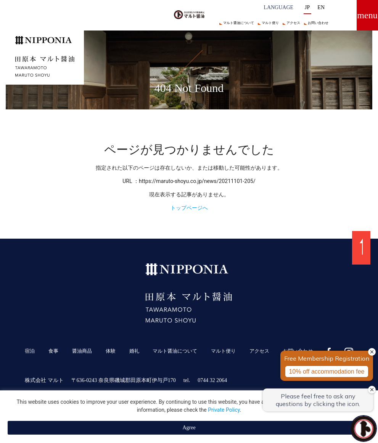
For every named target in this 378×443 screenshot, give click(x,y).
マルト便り (270, 23)
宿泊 (30, 351)
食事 (53, 351)
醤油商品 (82, 351)
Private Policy (224, 410)
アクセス (293, 23)
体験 (111, 351)
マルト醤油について (238, 23)
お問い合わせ (318, 23)
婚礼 (134, 351)
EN (321, 7)
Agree (188, 427)
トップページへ (189, 208)
